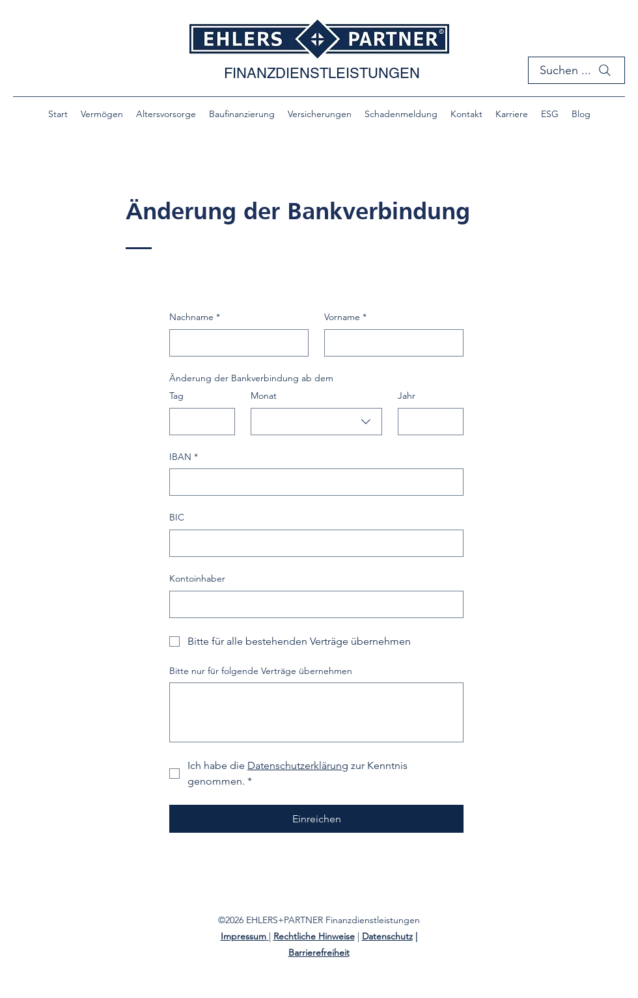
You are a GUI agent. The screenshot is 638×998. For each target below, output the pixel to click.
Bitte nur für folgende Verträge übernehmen (260, 671)
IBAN (183, 457)
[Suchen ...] (576, 70)
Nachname (194, 317)
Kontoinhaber (197, 578)
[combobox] (316, 421)
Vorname (345, 317)
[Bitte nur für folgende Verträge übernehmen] (316, 712)
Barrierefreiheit (319, 952)
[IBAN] (312, 482)
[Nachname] (235, 343)
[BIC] (312, 543)
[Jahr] (426, 422)
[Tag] (198, 422)
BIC (176, 517)
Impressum (243, 936)
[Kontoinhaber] (312, 604)
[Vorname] (390, 343)
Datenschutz (387, 936)
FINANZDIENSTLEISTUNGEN (322, 73)
